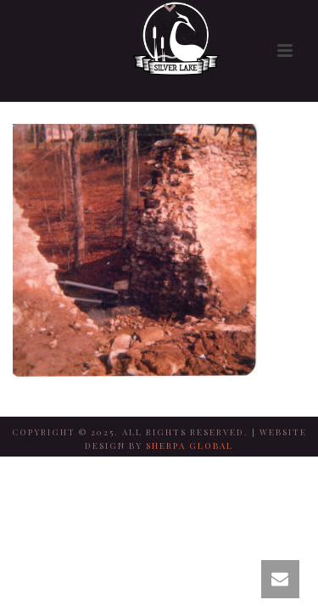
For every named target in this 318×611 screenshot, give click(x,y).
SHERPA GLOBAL (189, 445)
